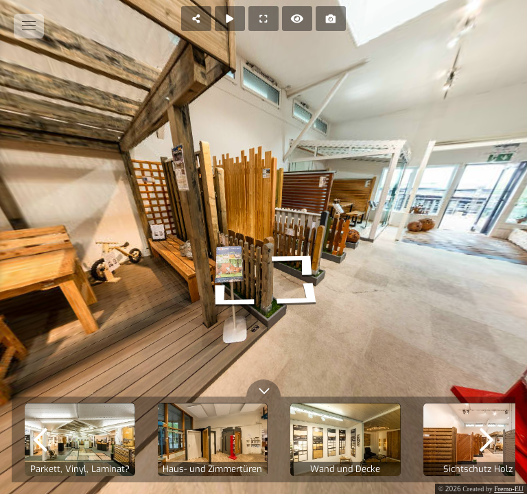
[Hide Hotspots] (297, 18)
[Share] (196, 18)
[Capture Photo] (331, 18)
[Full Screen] (263, 18)
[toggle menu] (29, 26)
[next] (486, 439)
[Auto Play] (230, 18)
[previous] (40, 439)
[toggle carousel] (263, 388)
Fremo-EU (509, 489)
